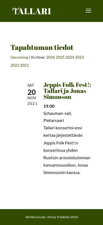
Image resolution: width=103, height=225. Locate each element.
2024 (69, 57)
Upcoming (19, 57)
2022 (14, 65)
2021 (24, 65)
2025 (60, 57)
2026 (50, 57)
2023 (79, 57)
